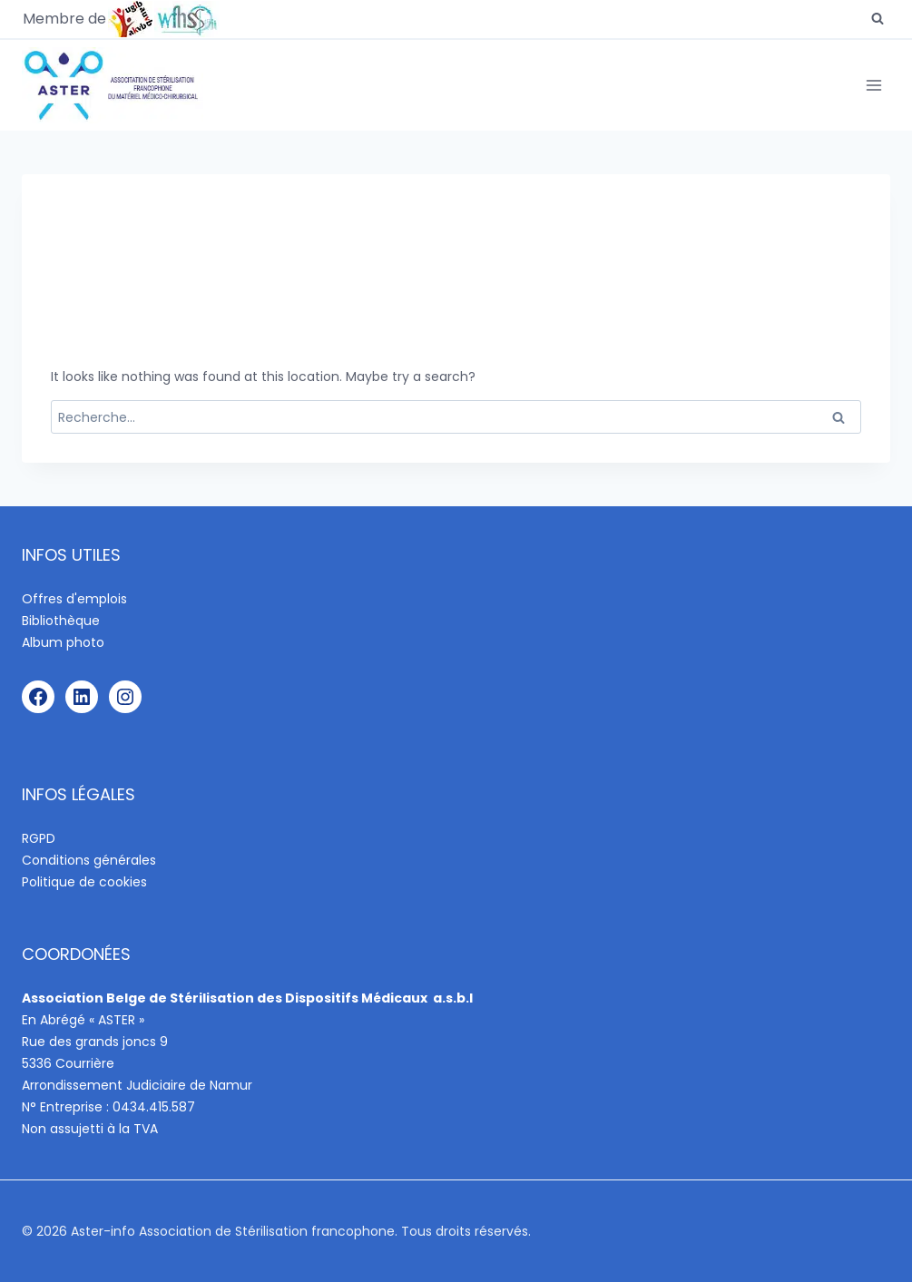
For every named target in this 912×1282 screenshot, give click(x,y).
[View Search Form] (877, 19)
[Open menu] (873, 85)
